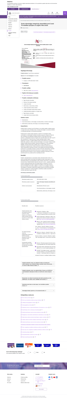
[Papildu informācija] (33, 297)
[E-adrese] (38, 386)
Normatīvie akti (11, 29)
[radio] (29, 352)
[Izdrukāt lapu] (58, 23)
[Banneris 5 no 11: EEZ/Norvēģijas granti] (47, 345)
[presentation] (9, 358)
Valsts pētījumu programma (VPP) (49, 32)
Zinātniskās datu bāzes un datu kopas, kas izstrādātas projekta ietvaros (35, 285)
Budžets (9, 39)
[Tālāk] (58, 345)
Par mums (9, 382)
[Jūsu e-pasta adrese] (42, 366)
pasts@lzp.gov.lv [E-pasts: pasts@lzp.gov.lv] (40, 378)
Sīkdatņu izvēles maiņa (25, 382)
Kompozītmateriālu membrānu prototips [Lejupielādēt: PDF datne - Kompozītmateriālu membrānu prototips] (30, 334)
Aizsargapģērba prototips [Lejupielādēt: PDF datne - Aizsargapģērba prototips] (27, 305)
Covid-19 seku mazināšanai (38, 32)
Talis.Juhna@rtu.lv (34, 90)
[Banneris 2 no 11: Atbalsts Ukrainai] (20, 345)
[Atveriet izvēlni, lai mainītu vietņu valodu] (52, 13)
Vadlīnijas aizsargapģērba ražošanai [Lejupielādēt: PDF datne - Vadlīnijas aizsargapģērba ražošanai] (29, 302)
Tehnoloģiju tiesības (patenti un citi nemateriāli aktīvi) (34, 290)
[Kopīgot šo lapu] (58, 26)
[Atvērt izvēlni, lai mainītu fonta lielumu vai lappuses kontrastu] (57, 13)
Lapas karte (23, 380)
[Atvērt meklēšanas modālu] (48, 13)
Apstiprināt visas (25, 8)
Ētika (9, 33)
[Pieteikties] (56, 366)
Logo (9, 52)
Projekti (9, 47)
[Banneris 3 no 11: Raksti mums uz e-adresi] (29, 345)
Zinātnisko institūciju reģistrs (12, 50)
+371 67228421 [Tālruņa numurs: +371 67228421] (40, 383)
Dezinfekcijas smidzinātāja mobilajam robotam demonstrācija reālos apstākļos (35, 324)
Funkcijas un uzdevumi (12, 37)
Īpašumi (9, 45)
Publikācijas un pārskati (12, 27)
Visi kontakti (41, 389)
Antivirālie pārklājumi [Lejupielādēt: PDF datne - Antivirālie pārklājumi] (26, 332)
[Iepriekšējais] (9, 345)
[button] (38, 265)
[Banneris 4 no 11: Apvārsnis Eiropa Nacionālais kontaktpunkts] (38, 345)
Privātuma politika (24, 377)
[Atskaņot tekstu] (25, 28)
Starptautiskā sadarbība (12, 35)
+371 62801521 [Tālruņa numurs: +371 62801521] (40, 377)
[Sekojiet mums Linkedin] (57, 377)
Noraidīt (12, 8)
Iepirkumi (10, 41)
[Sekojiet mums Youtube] (54, 377)
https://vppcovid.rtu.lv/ (28, 95)
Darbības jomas (11, 25)
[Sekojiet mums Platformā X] (52, 377)
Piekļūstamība (23, 379)
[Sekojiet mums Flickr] (49, 379)
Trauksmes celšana (12, 31)
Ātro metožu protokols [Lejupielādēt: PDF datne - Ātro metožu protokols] (26, 297)
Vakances (10, 43)
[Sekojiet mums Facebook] (49, 377)
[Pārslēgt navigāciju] (65, 13)
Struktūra (10, 23)
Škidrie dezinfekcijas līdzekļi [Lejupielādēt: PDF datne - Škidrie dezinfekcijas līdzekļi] (27, 337)
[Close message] (58, 16)
